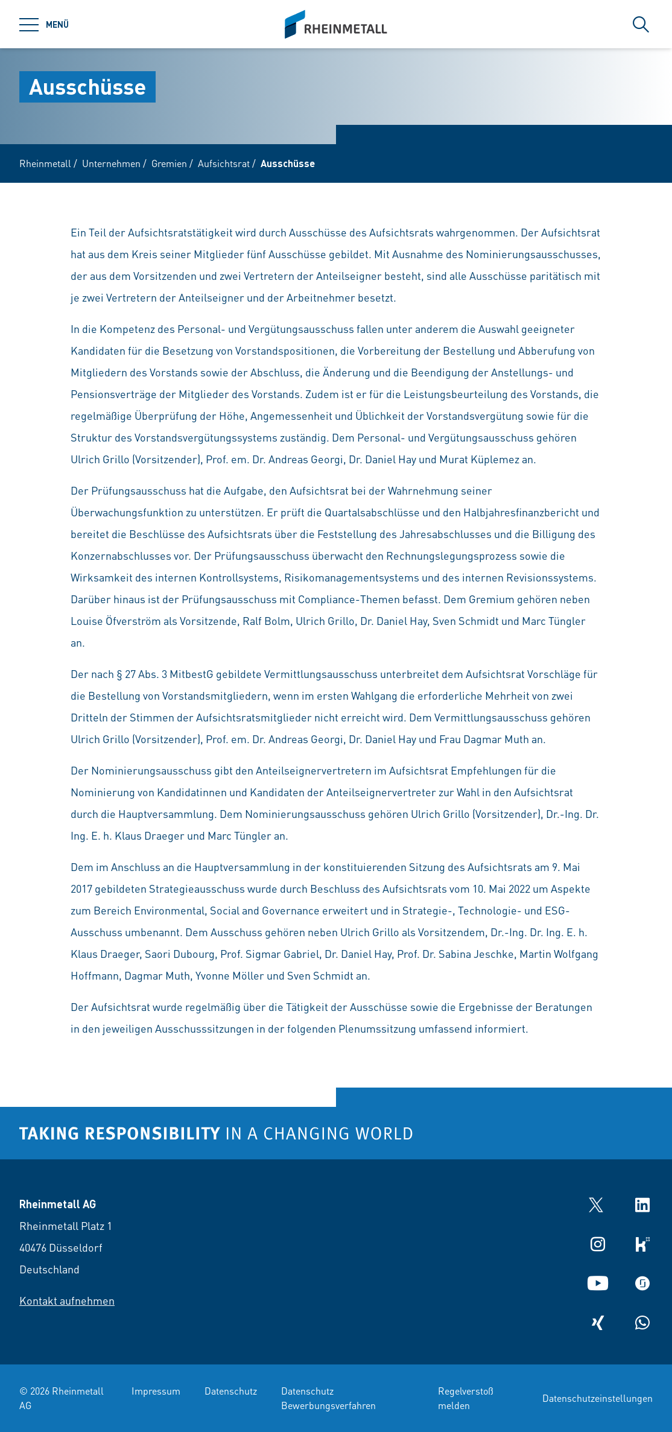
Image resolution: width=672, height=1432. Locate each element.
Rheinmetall (45, 163)
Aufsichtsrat (224, 163)
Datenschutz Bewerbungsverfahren (328, 1397)
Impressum (156, 1390)
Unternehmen (111, 163)
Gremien (169, 163)
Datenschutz (230, 1390)
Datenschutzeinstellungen (597, 1398)
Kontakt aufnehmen (67, 1300)
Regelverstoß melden (465, 1397)
